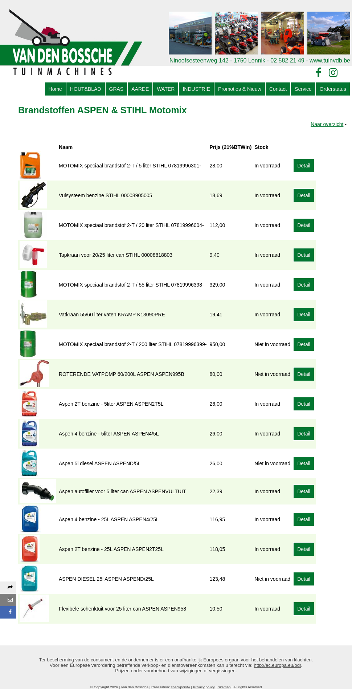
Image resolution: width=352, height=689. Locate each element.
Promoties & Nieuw (239, 89)
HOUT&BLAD (85, 89)
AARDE (140, 89)
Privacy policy (204, 687)
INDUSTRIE (196, 89)
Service (303, 89)
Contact (278, 89)
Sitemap (224, 687)
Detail (303, 166)
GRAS (116, 89)
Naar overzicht (327, 124)
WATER (166, 89)
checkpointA (180, 687)
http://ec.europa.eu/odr (277, 665)
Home (55, 89)
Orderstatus (333, 89)
